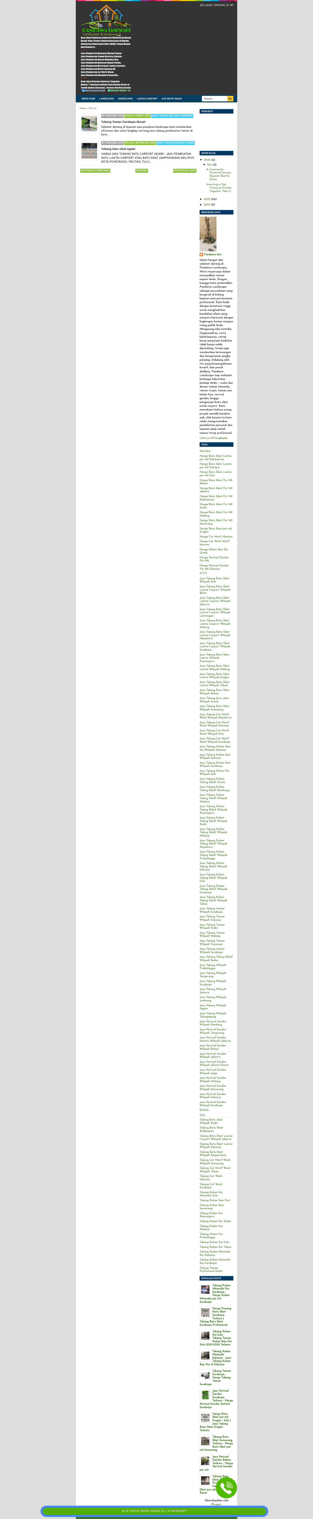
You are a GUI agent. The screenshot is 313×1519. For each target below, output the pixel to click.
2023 (207, 204)
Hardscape (125, 98)
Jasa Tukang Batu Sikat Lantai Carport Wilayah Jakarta (215, 601)
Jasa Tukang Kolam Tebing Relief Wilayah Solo (213, 878)
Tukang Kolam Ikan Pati (215, 1200)
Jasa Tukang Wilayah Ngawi (175, 143)
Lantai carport (147, 98)
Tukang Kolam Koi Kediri (215, 1221)
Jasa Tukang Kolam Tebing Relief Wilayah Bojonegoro (213, 809)
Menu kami (88, 98)
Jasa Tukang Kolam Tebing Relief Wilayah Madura (213, 798)
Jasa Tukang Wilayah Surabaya (172, 116)
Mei (210, 164)
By (112, 116)
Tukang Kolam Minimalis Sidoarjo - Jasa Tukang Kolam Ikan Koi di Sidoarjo (215, 1358)
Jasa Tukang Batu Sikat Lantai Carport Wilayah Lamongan (215, 612)
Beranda (141, 171)
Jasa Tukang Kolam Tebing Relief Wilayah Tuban (213, 900)
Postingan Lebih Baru (95, 171)
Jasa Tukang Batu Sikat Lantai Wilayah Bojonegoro (215, 658)
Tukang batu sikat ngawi (118, 149)
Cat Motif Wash (172, 98)
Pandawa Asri (213, 254)
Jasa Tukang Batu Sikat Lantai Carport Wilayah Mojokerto (215, 635)
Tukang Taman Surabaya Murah (123, 122)
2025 (207, 199)
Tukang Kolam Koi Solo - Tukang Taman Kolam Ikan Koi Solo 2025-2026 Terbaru (216, 1338)
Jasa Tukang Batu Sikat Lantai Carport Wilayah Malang (215, 623)
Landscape (106, 98)
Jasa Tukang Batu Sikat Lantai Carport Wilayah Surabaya (215, 646)
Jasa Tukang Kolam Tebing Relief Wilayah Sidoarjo (213, 866)
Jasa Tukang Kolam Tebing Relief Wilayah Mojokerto (213, 844)
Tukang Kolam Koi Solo (214, 1242)
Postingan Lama (185, 171)
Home (83, 108)
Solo (202, 1115)
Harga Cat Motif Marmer (216, 536)
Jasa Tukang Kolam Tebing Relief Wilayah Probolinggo (213, 855)
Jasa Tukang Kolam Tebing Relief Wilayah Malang (213, 832)
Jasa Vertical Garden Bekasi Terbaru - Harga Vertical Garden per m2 (216, 1463)
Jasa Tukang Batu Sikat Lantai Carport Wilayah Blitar (215, 589)
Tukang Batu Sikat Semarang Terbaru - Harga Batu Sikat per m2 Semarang (216, 1443)
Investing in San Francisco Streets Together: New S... (219, 187)
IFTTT (203, 573)
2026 (207, 160)
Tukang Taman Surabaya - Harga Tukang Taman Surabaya (215, 1378)
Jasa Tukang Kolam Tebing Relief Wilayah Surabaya (213, 889)
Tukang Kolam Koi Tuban (215, 1247)
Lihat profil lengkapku (214, 438)
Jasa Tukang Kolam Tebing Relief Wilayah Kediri (213, 821)
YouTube (205, 451)
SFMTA (204, 1110)
